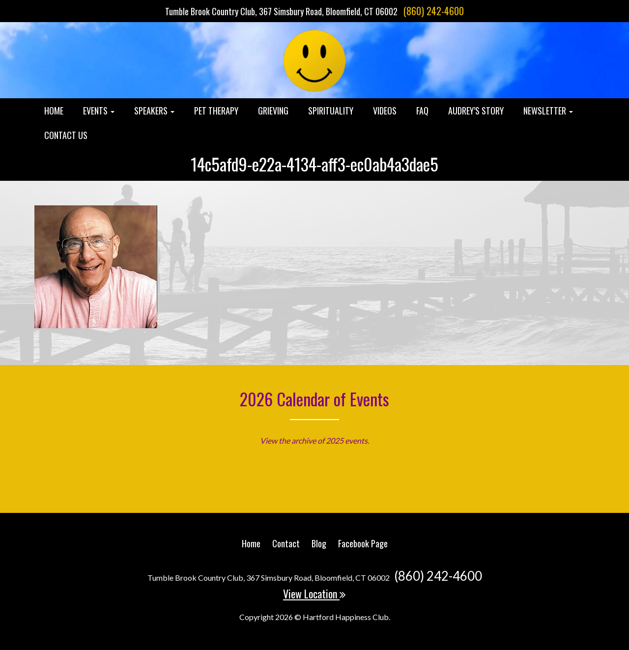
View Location (314, 593)
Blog (319, 543)
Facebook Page (363, 543)
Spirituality (330, 110)
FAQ (422, 110)
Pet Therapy (216, 110)
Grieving (273, 110)
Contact (286, 543)
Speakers (154, 110)
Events (98, 110)
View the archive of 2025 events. (314, 440)
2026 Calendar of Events (314, 398)
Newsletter (548, 110)
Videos (385, 110)
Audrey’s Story (476, 110)
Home (53, 110)
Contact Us (65, 135)
